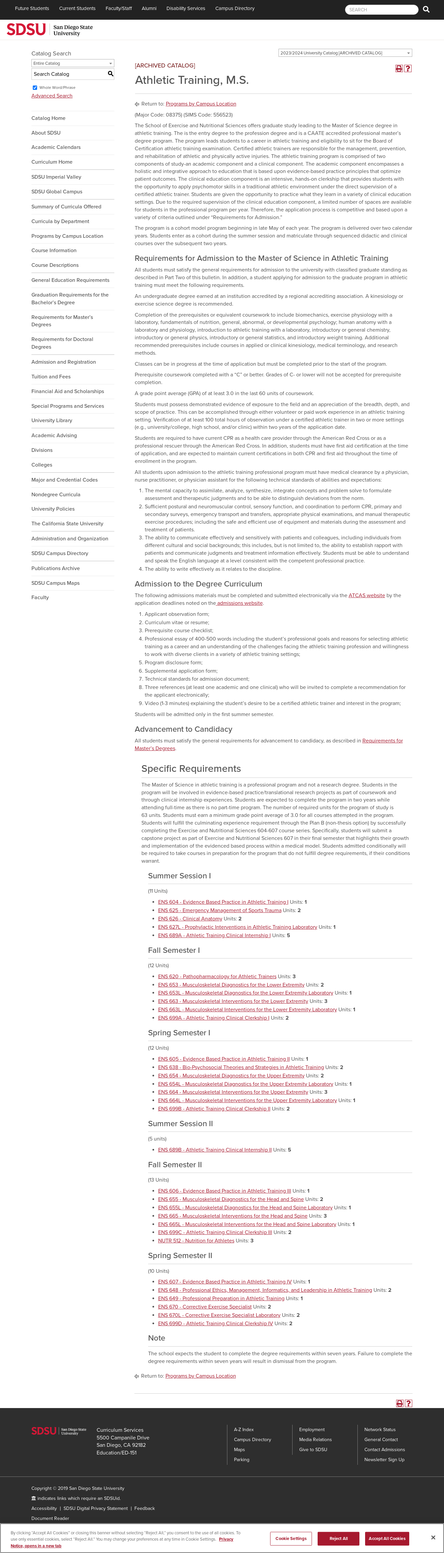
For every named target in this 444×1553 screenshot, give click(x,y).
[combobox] (345, 53)
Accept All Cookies (387, 1544)
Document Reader (50, 1518)
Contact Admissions (384, 1449)
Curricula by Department (60, 221)
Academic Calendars (56, 147)
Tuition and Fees (51, 376)
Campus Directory (234, 8)
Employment (312, 1429)
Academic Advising (54, 435)
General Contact (381, 1439)
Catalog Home (48, 118)
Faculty (40, 597)
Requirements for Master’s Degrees (62, 321)
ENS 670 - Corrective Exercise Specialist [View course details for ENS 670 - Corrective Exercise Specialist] (205, 1307)
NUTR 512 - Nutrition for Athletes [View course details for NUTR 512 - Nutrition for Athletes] (196, 1240)
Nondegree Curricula (56, 494)
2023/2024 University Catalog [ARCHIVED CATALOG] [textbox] (331, 53)
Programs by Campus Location (67, 236)
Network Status (380, 1429)
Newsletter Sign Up (384, 1459)
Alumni (149, 8)
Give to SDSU (313, 1449)
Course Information (54, 250)
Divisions (41, 450)
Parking (241, 1459)
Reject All (339, 1544)
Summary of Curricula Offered (66, 206)
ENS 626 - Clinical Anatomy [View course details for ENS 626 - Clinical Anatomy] (190, 918)
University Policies (53, 509)
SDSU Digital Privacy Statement (96, 1508)
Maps (239, 1449)
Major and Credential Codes (64, 480)
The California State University (67, 523)
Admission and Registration (63, 362)
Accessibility (44, 1508)
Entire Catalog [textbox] (46, 63)
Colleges (41, 465)
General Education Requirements (70, 280)
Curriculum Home (52, 162)
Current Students (77, 8)
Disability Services (185, 8)
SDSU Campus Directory (59, 553)
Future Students (32, 8)
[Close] (433, 1543)
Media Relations (315, 1439)
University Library (51, 420)
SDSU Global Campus (56, 191)
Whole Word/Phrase (57, 87)
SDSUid (112, 1498)
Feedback (144, 1508)
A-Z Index (244, 1429)
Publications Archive (55, 568)
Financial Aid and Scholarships (67, 391)
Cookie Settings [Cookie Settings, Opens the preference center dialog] (291, 1544)
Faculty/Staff (119, 8)
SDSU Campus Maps (55, 583)
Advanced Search (52, 96)
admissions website (239, 603)
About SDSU (46, 133)
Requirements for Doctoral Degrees (62, 343)
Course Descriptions (55, 265)
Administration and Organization (69, 538)
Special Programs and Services (67, 406)
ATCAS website (367, 595)
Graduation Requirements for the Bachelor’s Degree (70, 299)
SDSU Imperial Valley (56, 177)
